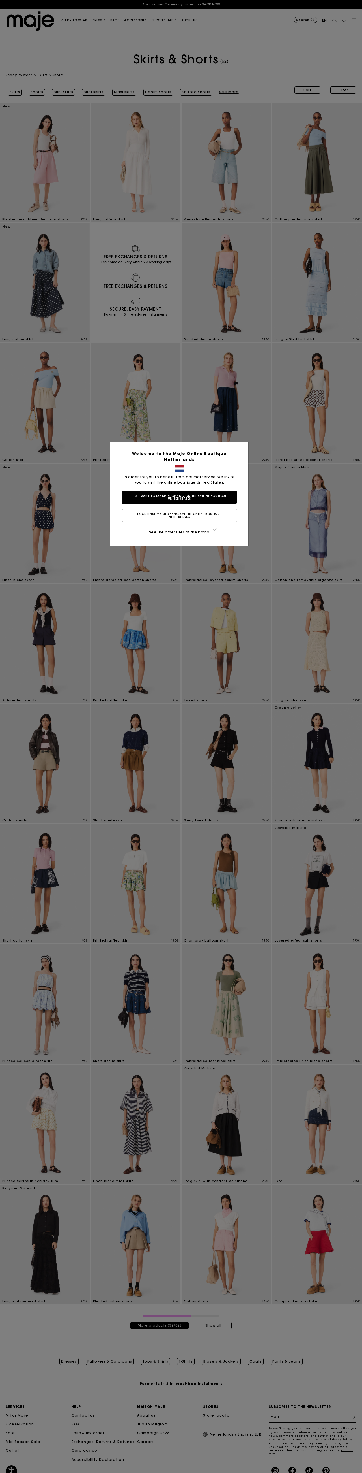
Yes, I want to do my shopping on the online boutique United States (181, 497)
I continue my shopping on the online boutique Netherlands (181, 515)
